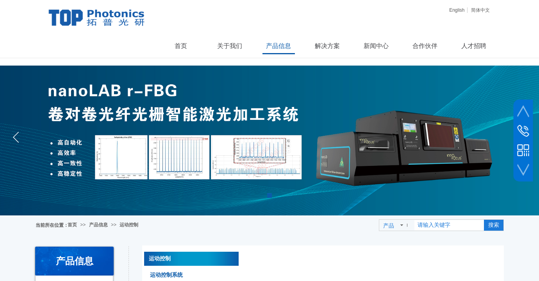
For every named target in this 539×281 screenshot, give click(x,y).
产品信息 (98, 225)
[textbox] (449, 225)
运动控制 (129, 225)
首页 (72, 225)
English (456, 10)
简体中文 (480, 10)
